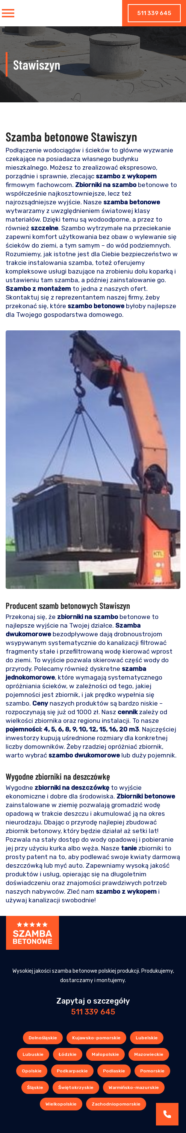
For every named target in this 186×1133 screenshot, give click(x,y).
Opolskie (32, 1071)
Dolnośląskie (43, 1037)
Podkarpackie (72, 1071)
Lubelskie (147, 1037)
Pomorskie (152, 1071)
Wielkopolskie (61, 1104)
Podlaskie (114, 1071)
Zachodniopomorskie (116, 1104)
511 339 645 (154, 13)
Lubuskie (33, 1054)
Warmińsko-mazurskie (134, 1087)
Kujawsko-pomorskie (96, 1037)
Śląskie (35, 1087)
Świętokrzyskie (76, 1087)
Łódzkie (68, 1054)
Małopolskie (105, 1054)
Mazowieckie (148, 1054)
